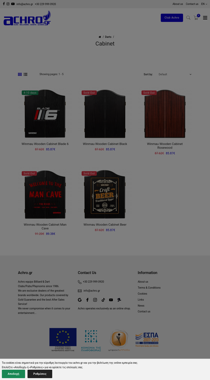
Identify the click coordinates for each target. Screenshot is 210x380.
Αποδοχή (13, 374)
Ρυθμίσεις (39, 374)
